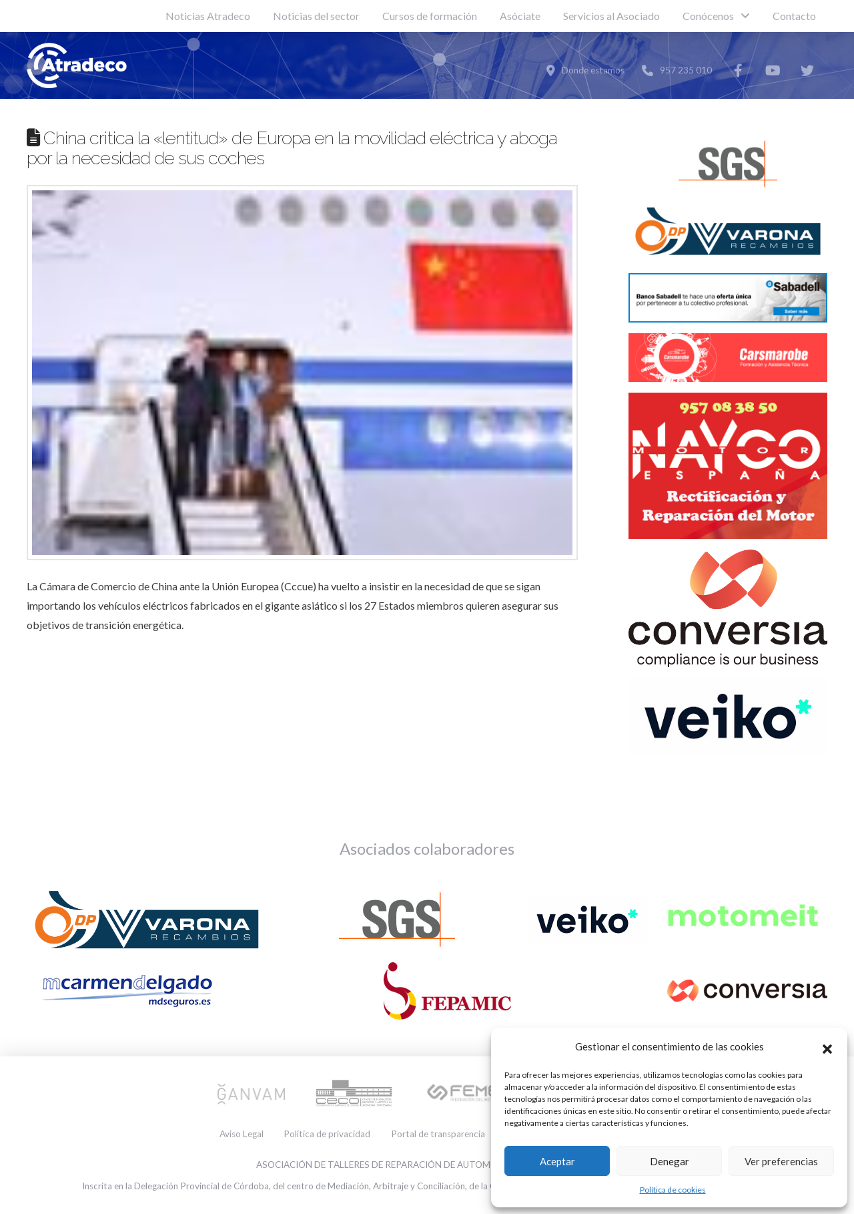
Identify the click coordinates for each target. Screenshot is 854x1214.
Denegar (669, 1161)
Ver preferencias (781, 1161)
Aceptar (557, 1161)
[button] (827, 1047)
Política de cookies (673, 1190)
